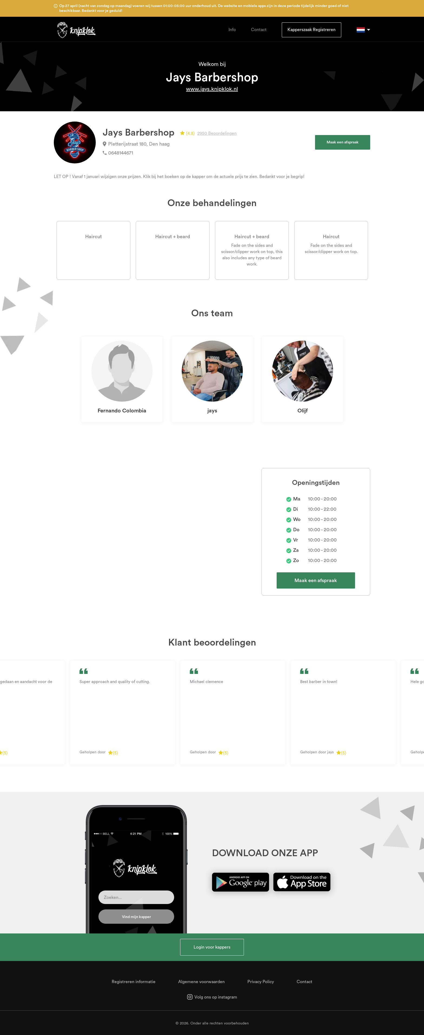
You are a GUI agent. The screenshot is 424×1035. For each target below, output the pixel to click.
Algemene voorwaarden (201, 982)
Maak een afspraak (343, 142)
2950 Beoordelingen (217, 133)
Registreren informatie (133, 982)
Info (232, 30)
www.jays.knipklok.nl (212, 89)
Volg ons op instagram (212, 997)
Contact (259, 30)
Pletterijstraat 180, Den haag (136, 144)
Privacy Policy (260, 982)
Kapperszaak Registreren (311, 30)
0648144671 (118, 152)
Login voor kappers (212, 947)
